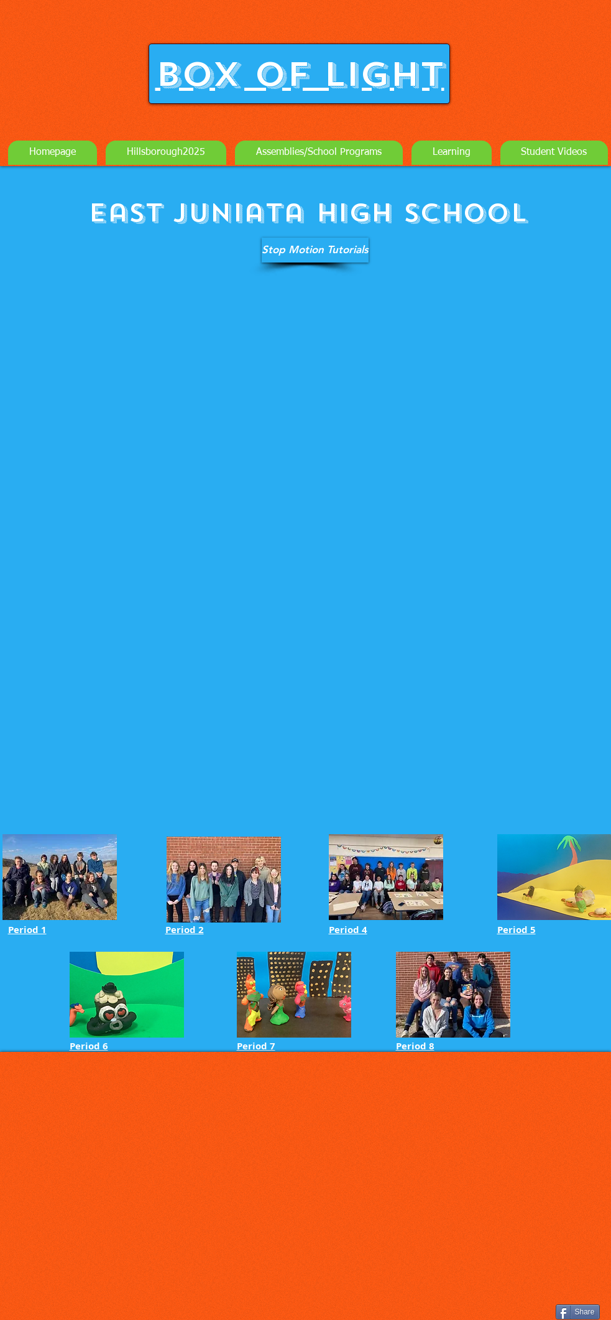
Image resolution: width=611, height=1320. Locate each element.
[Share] (578, 1311)
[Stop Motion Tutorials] (315, 250)
